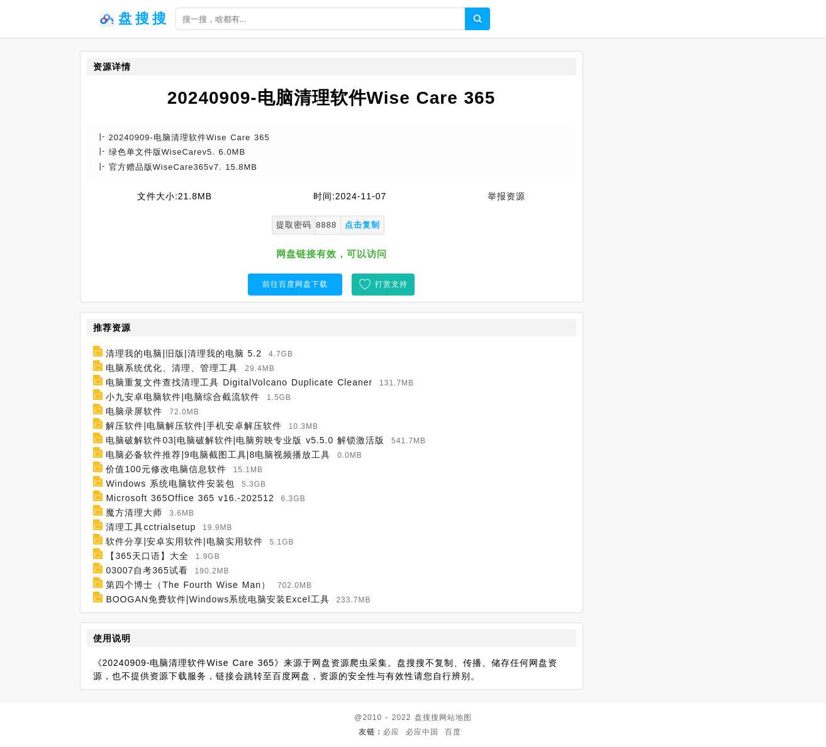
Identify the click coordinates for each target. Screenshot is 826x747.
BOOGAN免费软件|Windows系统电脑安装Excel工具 (217, 599)
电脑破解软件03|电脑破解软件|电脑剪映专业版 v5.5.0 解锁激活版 (245, 440)
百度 (453, 732)
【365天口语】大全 (147, 556)
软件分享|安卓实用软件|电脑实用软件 (184, 541)
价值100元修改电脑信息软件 (166, 469)
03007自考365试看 (146, 570)
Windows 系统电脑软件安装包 (170, 484)
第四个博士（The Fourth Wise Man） (188, 585)
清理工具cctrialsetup (151, 527)
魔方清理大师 (134, 512)
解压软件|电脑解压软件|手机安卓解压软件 (193, 426)
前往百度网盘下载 (295, 284)
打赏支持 (391, 284)
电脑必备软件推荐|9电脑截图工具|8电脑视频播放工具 (218, 455)
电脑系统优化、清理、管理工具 (172, 368)
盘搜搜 (427, 717)
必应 (391, 732)
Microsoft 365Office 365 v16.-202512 (190, 498)
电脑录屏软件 (134, 411)
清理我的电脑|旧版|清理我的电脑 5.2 (184, 353)
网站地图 (455, 717)
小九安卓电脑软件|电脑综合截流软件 (183, 397)
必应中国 (422, 732)
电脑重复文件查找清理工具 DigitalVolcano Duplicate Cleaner (239, 382)
